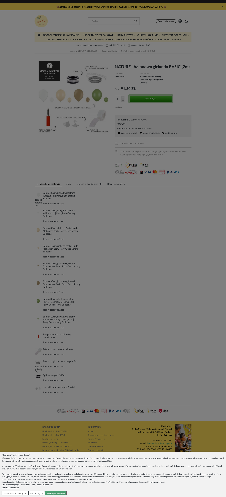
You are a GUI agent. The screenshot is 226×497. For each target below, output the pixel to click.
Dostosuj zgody (36, 493)
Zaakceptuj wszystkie (56, 493)
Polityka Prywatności (10, 487)
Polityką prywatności (155, 482)
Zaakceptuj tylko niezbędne (14, 493)
